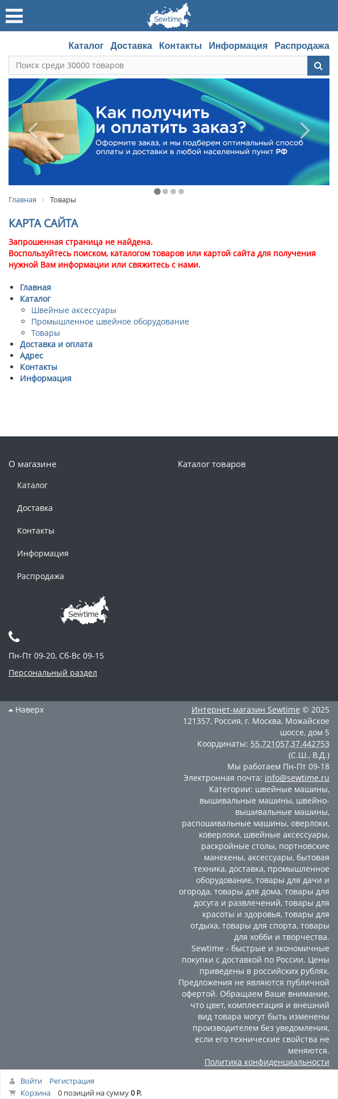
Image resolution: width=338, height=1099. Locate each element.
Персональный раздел (53, 672)
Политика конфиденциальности (267, 1061)
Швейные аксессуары (73, 310)
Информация (238, 46)
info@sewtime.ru (297, 777)
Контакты (180, 46)
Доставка (131, 46)
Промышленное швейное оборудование (110, 321)
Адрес (31, 355)
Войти (31, 1081)
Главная (35, 287)
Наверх (26, 709)
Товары (45, 332)
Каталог (85, 46)
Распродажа (301, 46)
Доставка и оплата (56, 344)
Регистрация (71, 1081)
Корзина (35, 1093)
